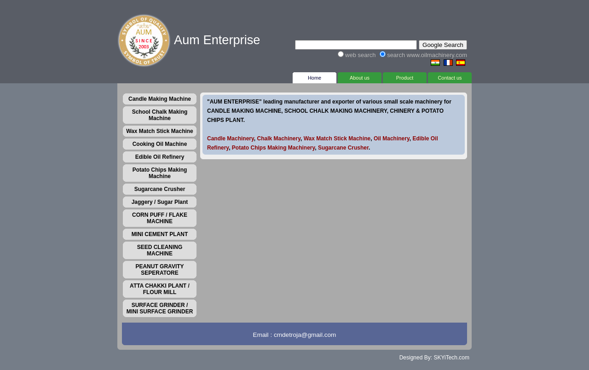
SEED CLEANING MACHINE (159, 250)
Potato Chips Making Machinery (273, 148)
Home (314, 76)
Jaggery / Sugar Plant (159, 202)
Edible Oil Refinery (159, 156)
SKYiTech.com (451, 357)
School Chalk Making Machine (159, 115)
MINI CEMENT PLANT (159, 234)
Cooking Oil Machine (159, 144)
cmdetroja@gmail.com (305, 334)
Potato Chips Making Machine (159, 173)
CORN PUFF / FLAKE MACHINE (159, 218)
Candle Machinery (230, 138)
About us (359, 76)
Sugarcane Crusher (159, 189)
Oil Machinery (392, 138)
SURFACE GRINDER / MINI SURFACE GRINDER (159, 308)
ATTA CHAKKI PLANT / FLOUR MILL (159, 289)
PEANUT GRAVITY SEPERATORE (159, 269)
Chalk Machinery (278, 138)
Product (405, 76)
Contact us (450, 76)
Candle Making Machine (159, 98)
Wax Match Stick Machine (159, 131)
